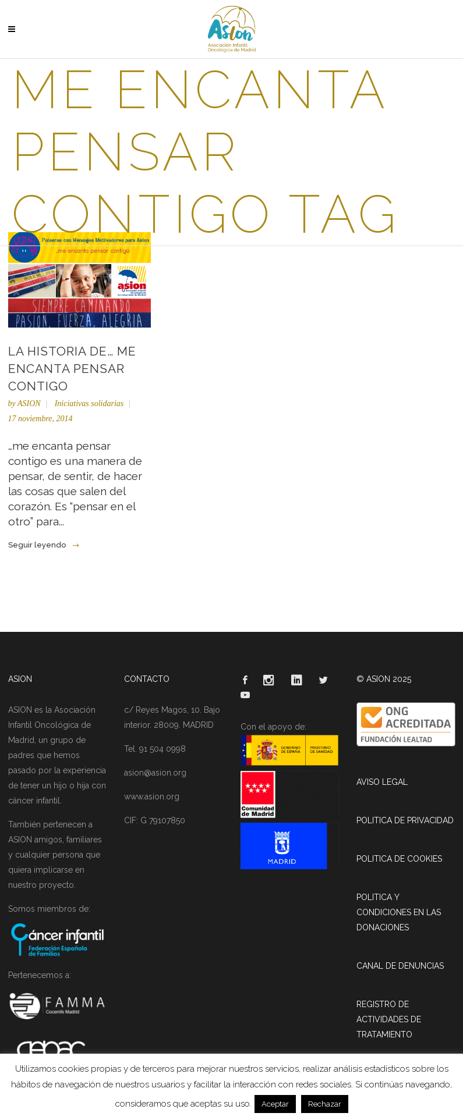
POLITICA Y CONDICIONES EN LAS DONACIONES (398, 912)
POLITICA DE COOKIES (399, 858)
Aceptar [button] (275, 1104)
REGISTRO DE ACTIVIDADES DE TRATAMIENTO (388, 1019)
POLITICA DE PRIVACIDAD (405, 820)
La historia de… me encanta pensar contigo (72, 368)
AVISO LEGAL (382, 782)
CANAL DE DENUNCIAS (400, 965)
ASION (29, 403)
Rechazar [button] (324, 1104)
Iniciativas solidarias (89, 403)
